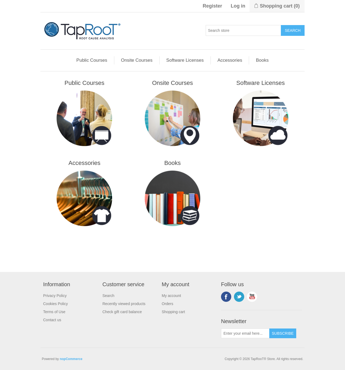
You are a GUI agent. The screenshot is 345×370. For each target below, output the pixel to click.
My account (171, 295)
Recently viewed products (124, 304)
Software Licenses (185, 60)
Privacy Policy (55, 295)
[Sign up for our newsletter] (245, 333)
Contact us (52, 320)
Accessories (230, 60)
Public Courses (91, 60)
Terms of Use (54, 312)
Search (108, 295)
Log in (238, 6)
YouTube (252, 297)
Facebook (226, 297)
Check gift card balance (122, 312)
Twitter (239, 297)
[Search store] (243, 30)
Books (262, 60)
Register (212, 6)
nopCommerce (71, 359)
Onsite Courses (137, 60)
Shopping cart (173, 312)
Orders (167, 304)
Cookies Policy (55, 304)
